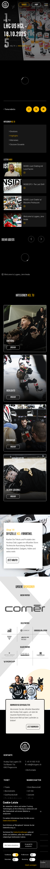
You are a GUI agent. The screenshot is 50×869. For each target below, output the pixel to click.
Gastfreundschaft (10, 795)
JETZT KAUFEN (12, 560)
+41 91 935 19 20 (33, 762)
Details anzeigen (31, 865)
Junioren (30, 795)
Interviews (13, 140)
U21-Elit (30, 791)
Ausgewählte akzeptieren (28, 845)
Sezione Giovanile (16, 144)
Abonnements (9, 791)
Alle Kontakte (30, 770)
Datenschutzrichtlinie (10, 821)
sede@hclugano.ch (34, 764)
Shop (36, 4)
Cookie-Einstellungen (20, 832)
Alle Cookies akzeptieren (11, 845)
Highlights (13, 136)
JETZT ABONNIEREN (33, 727)
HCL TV (12, 46)
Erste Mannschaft (34, 787)
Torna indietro (9, 109)
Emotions (13, 131)
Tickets (24, 4)
